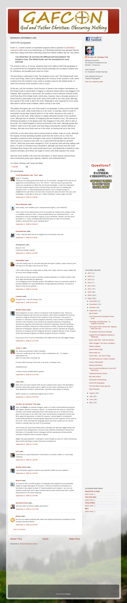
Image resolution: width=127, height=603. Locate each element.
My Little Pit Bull (95, 376)
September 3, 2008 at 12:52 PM (27, 397)
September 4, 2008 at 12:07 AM (27, 509)
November (93, 304)
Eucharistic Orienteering (97, 380)
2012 (89, 286)
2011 (89, 289)
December (93, 301)
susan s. (19, 348)
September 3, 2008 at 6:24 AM (26, 253)
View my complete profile (94, 82)
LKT (17, 451)
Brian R (19, 480)
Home (45, 539)
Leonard (19, 296)
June (91, 399)
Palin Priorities (94, 389)
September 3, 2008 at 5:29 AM (26, 197)
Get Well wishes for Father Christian (102, 359)
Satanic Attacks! (95, 346)
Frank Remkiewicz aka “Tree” (27, 175)
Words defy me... (95, 353)
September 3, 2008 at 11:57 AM (27, 341)
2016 (89, 276)
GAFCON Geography (96, 383)
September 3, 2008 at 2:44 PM (27, 496)
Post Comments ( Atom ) (29, 544)
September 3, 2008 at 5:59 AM (26, 224)
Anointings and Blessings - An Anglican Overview (99, 322)
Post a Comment (19, 529)
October (93, 307)
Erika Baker (20, 260)
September (94, 311)
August (92, 393)
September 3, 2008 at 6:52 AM (26, 289)
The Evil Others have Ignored (99, 386)
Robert (18, 516)
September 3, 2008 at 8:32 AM (26, 302)
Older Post (74, 539)
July (91, 396)
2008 (89, 298)
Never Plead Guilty (96, 349)
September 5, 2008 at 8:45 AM (26, 525)
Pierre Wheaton (22, 204)
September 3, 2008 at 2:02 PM (27, 473)
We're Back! (93, 313)
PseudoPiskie (21, 231)
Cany (18, 382)
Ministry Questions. (96, 365)
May (91, 402)
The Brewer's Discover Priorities (100, 332)
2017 (89, 273)
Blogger (68, 594)
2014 (89, 279)
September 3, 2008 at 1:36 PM (27, 460)
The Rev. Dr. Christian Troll (26, 404)
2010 (89, 292)
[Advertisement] (45, 565)
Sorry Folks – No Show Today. (100, 356)
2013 (89, 282)
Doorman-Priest (22, 503)
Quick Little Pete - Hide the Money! (101, 340)
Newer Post (16, 539)
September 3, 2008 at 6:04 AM (26, 237)
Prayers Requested (96, 362)
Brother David (21, 310)
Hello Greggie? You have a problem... (102, 343)
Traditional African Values (98, 373)
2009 (89, 295)
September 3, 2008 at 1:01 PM (27, 444)
